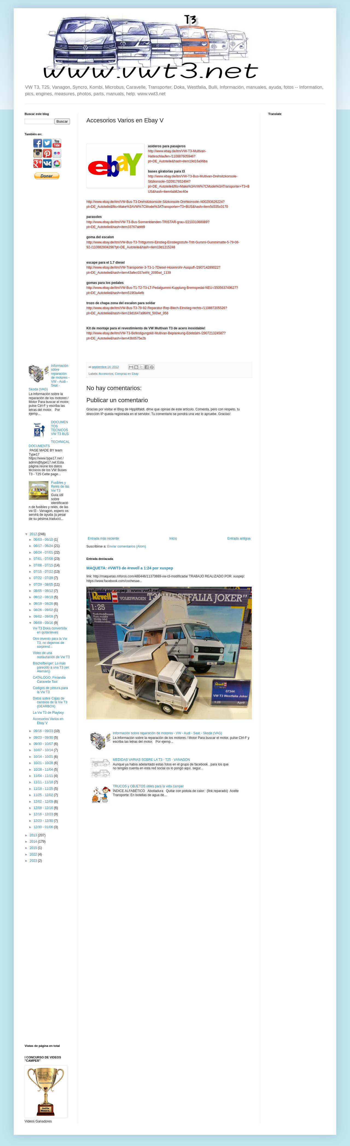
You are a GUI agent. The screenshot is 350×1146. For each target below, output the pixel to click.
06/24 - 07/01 (44, 552)
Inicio (173, 538)
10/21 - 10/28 (44, 763)
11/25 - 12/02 (44, 795)
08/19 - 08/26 (44, 604)
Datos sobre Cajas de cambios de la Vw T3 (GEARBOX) (50, 702)
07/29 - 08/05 (44, 584)
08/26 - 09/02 (44, 610)
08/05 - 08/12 (44, 591)
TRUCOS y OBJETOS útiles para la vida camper (148, 786)
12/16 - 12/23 (44, 814)
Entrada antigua (238, 538)
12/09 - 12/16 (44, 808)
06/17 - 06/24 (44, 546)
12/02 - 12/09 (44, 802)
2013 (34, 835)
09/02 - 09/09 (44, 616)
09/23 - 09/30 (44, 737)
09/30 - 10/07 (44, 744)
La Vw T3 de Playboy (48, 713)
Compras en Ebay (126, 373)
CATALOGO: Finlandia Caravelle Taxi (49, 679)
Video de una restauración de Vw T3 (51, 655)
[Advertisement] (47, 271)
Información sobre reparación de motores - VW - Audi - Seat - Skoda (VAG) (167, 733)
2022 (34, 854)
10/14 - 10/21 (44, 757)
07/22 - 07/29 (44, 578)
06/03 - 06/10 (44, 540)
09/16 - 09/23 (44, 731)
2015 (34, 848)
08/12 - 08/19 (44, 597)
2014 (34, 841)
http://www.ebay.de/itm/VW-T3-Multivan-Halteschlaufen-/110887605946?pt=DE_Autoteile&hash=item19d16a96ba (178, 156)
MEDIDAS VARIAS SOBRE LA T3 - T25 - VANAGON (151, 760)
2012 (34, 534)
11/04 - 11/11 (44, 776)
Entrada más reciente (103, 538)
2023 (34, 861)
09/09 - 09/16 (44, 623)
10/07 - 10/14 (44, 750)
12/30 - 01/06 (44, 827)
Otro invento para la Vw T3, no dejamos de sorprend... (50, 643)
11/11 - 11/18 (44, 782)
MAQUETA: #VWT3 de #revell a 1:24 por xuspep (129, 568)
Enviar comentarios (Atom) (126, 546)
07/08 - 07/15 (44, 565)
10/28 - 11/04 (44, 769)
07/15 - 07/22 (44, 572)
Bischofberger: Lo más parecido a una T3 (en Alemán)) (51, 667)
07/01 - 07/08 (44, 559)
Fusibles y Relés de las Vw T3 (60, 487)
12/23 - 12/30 (44, 821)
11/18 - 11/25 (44, 789)
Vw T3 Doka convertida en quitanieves (50, 630)
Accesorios (106, 373)
